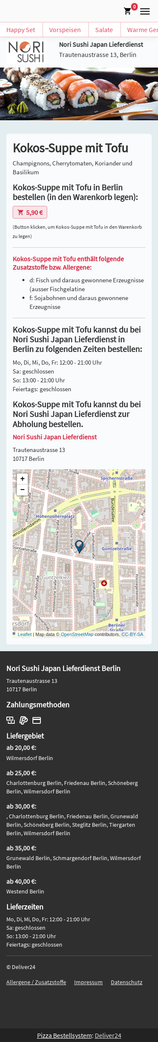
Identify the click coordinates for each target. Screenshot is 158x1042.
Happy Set (20, 29)
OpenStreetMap (77, 634)
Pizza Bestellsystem (64, 1035)
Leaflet (25, 634)
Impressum (88, 982)
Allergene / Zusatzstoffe (36, 982)
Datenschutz (126, 982)
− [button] (22, 490)
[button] (143, 10)
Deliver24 (108, 1035)
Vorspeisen (65, 29)
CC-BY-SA (132, 634)
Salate (104, 29)
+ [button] (22, 479)
